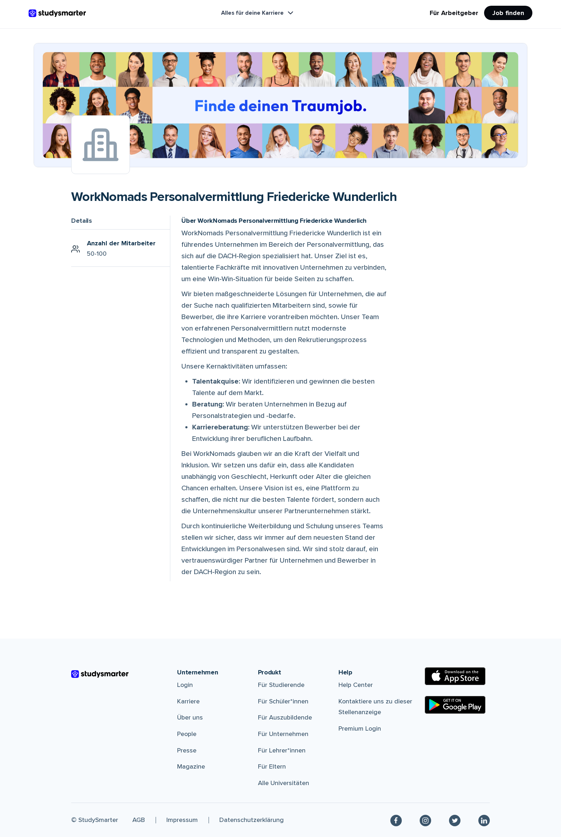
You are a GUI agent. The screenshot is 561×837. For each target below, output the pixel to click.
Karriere (188, 701)
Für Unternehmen (283, 734)
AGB (138, 820)
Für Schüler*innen (283, 701)
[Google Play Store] (455, 705)
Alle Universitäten (283, 783)
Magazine (191, 766)
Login (185, 685)
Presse (186, 750)
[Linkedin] (484, 820)
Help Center (355, 685)
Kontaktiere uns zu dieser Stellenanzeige (375, 706)
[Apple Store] (455, 676)
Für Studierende (281, 685)
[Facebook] (396, 820)
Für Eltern (272, 766)
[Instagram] (425, 820)
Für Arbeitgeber (454, 13)
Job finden (508, 13)
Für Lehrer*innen (282, 750)
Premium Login (359, 728)
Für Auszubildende (285, 717)
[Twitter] (454, 820)
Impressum (182, 820)
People (186, 734)
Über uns (190, 717)
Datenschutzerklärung (251, 820)
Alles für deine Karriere (258, 13)
